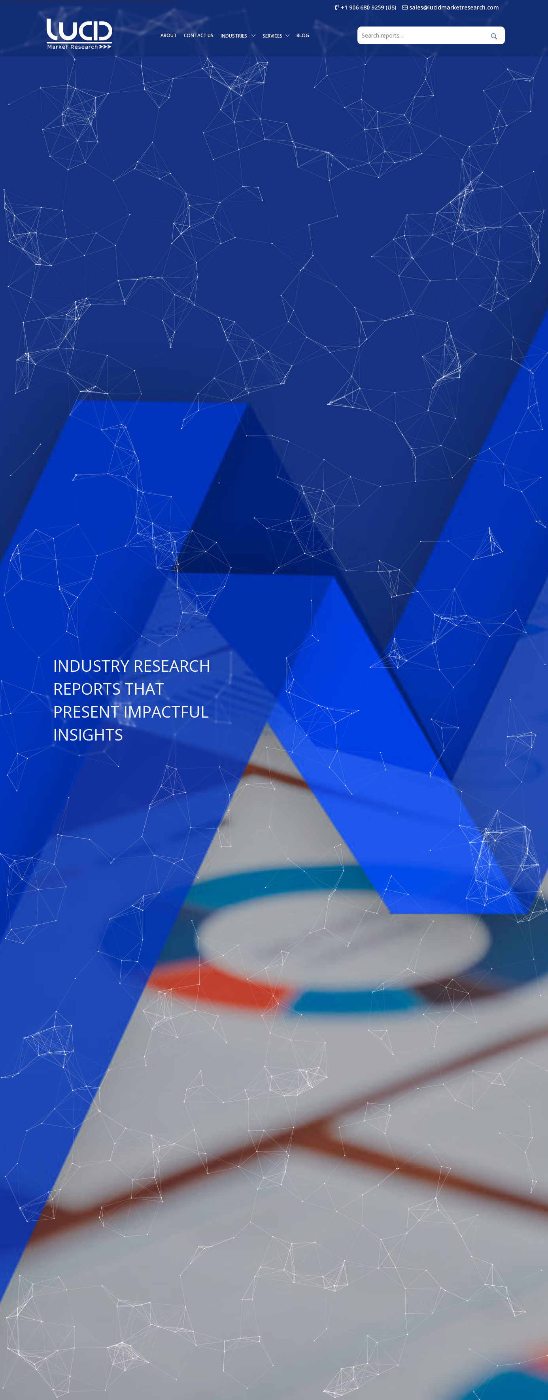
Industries (238, 35)
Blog (303, 35)
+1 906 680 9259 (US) (365, 7)
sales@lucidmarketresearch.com (450, 7)
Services (276, 35)
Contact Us (199, 35)
